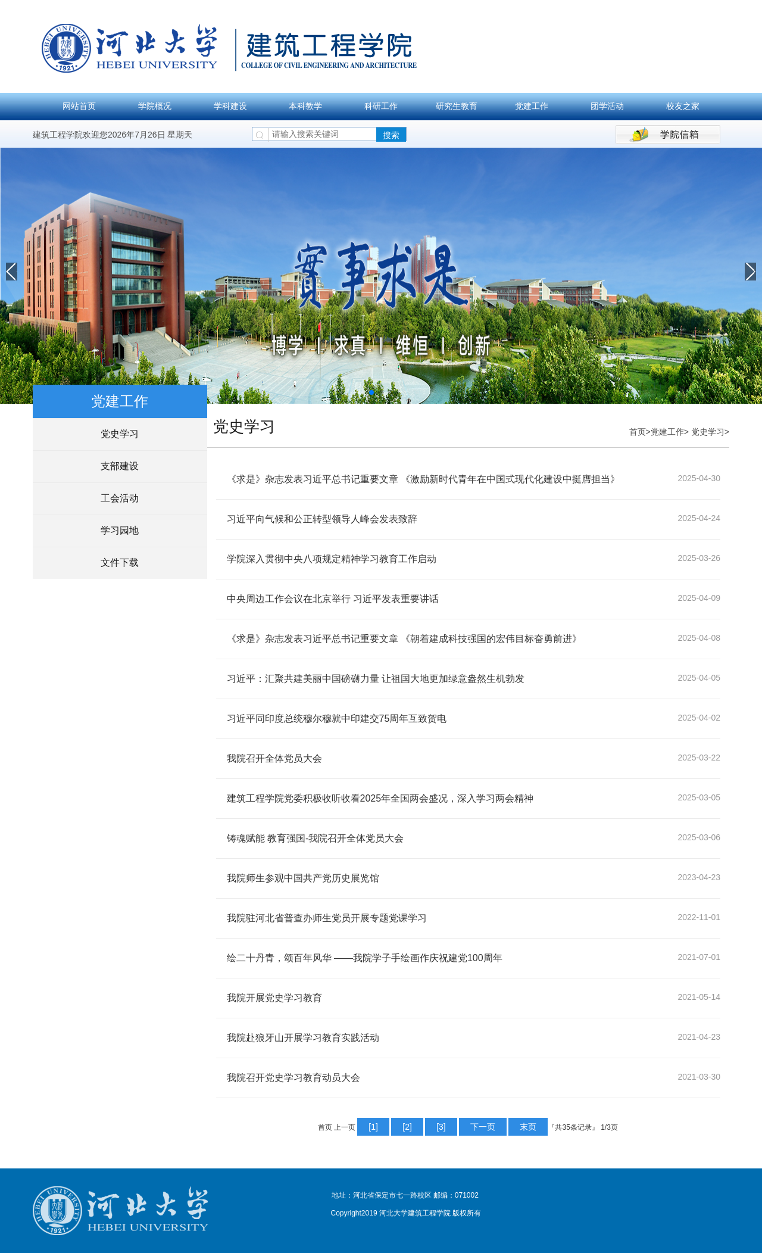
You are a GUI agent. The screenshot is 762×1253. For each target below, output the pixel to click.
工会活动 (120, 498)
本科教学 (305, 106)
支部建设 (120, 466)
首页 (637, 432)
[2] (407, 1127)
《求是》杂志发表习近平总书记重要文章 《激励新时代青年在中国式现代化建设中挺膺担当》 (423, 479)
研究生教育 (456, 106)
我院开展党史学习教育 (274, 998)
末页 (528, 1127)
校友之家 (682, 106)
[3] (441, 1127)
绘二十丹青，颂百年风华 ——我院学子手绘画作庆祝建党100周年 (364, 958)
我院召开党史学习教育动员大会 (293, 1078)
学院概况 (154, 106)
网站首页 (79, 106)
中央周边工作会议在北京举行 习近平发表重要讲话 (333, 599)
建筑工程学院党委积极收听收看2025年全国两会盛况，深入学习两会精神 (380, 798)
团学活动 (607, 106)
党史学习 (120, 434)
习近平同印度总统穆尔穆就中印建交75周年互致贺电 (337, 718)
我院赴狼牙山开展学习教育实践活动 (303, 1038)
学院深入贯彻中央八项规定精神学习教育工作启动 (331, 559)
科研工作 (381, 106)
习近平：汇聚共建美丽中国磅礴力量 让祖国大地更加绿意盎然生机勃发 (375, 679)
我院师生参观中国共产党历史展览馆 (303, 878)
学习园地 (120, 530)
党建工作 (531, 106)
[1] (373, 1127)
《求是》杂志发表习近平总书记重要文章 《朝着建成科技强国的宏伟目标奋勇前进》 (404, 639)
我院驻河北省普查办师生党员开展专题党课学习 (327, 918)
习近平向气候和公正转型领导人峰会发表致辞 (322, 519)
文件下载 (120, 562)
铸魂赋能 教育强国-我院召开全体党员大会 (315, 838)
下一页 (482, 1127)
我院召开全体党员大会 (274, 758)
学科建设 (230, 106)
